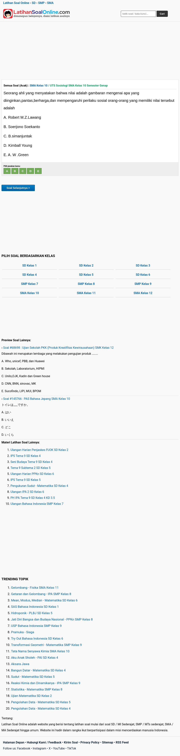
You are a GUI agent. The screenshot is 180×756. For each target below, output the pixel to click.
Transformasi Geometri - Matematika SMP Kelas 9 (46, 645)
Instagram (39, 748)
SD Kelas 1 (29, 265)
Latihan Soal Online (16, 3)
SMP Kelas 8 (86, 284)
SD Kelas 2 (86, 265)
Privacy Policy (89, 742)
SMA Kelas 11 (86, 293)
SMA (50, 3)
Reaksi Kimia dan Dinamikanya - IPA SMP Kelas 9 (45, 683)
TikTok (71, 748)
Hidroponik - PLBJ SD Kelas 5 (31, 613)
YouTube (59, 748)
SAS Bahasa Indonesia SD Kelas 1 (35, 607)
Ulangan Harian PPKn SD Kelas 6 (32, 474)
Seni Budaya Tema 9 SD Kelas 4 (31, 462)
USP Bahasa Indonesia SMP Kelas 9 (36, 626)
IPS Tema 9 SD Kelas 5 (25, 480)
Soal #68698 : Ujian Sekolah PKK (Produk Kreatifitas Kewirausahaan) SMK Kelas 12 (58, 347)
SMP (41, 3)
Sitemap (107, 742)
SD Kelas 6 (143, 274)
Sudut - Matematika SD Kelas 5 (33, 677)
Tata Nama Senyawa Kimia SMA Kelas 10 (40, 651)
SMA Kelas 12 (143, 293)
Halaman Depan (13, 742)
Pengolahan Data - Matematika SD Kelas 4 (41, 708)
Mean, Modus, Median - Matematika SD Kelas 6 (44, 600)
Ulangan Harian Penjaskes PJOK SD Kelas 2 (39, 450)
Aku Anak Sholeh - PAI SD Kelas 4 (34, 657)
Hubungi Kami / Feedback (44, 742)
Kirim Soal (71, 742)
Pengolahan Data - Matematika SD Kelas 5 (41, 702)
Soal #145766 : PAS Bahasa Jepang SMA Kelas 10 (36, 399)
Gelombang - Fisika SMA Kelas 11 (35, 587)
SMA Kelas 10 (38, 85)
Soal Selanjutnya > (18, 187)
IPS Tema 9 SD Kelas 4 (25, 456)
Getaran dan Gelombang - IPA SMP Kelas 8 (41, 594)
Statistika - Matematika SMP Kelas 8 (36, 689)
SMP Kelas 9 (143, 284)
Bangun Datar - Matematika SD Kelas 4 (38, 670)
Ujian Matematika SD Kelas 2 (31, 696)
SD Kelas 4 (29, 274)
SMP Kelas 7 (29, 284)
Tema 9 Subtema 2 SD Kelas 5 (30, 468)
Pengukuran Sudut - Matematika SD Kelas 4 (39, 486)
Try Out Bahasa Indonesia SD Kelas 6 (37, 638)
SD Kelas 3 (143, 265)
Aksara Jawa (20, 664)
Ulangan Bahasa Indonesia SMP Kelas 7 (36, 504)
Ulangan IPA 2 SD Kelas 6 (27, 492)
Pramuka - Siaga (22, 632)
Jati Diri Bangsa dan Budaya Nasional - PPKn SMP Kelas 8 (52, 619)
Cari (162, 13)
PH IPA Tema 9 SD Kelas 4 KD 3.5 (32, 498)
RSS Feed (122, 742)
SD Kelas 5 (86, 274)
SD (33, 3)
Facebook (23, 748)
